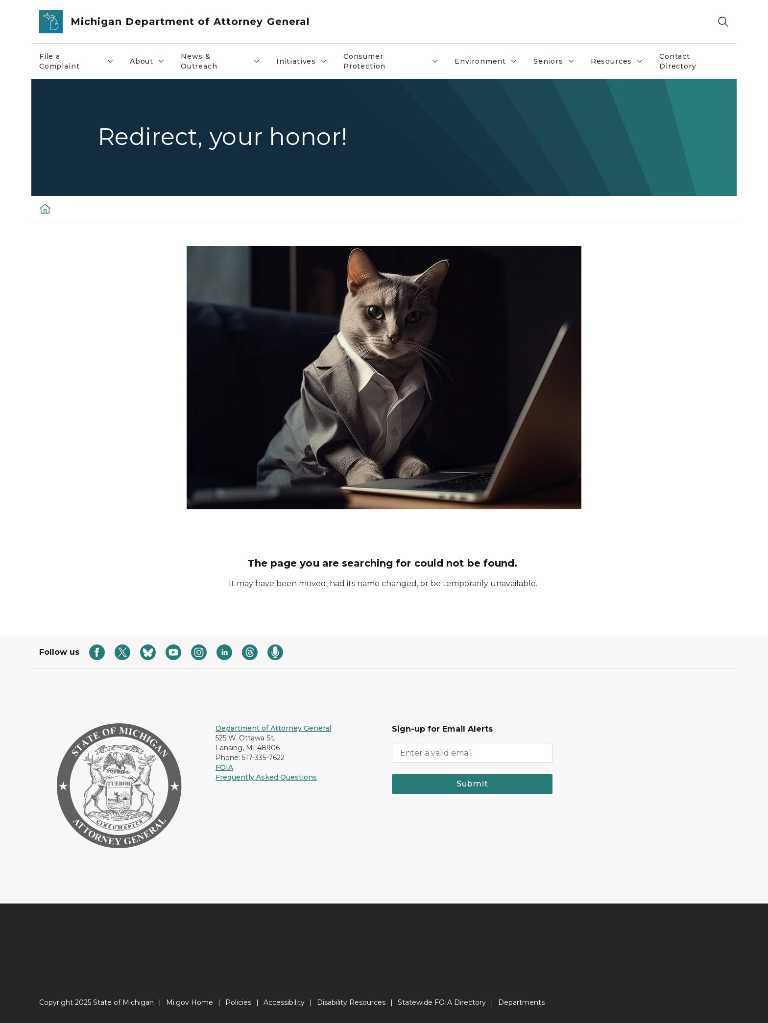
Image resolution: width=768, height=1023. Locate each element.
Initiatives (306, 64)
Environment (490, 64)
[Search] (723, 22)
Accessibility (284, 1002)
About (151, 64)
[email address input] (472, 752)
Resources (620, 64)
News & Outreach (224, 61)
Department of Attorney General (273, 728)
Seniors (558, 64)
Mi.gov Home (189, 1002)
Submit (472, 783)
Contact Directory (677, 61)
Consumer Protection (395, 61)
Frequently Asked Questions (266, 777)
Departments (521, 1002)
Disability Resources (351, 1002)
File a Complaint (80, 61)
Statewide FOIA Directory (442, 1002)
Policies (238, 1002)
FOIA (224, 767)
